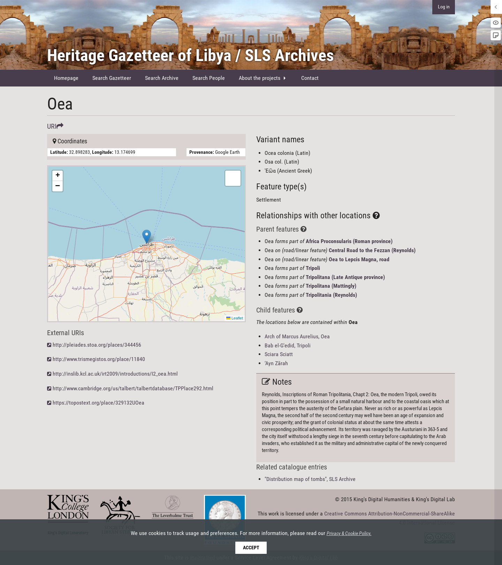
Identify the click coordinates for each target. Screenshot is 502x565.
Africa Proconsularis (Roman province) (349, 241)
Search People (208, 78)
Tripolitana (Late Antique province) (345, 277)
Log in (444, 7)
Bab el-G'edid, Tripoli (288, 345)
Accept (251, 548)
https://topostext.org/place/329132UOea (98, 402)
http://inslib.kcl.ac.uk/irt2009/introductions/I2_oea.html (115, 373)
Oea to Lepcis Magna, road (359, 259)
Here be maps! (145, 244)
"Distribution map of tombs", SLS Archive (310, 479)
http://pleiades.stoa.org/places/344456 (97, 344)
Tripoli (313, 268)
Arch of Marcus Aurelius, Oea (297, 336)
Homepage (66, 78)
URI (55, 126)
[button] (146, 236)
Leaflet (234, 318)
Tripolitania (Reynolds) (331, 295)
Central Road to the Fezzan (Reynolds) (372, 250)
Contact (310, 78)
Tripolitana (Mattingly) (331, 285)
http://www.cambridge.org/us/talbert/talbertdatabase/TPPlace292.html (133, 388)
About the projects (259, 78)
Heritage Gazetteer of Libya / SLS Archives (190, 55)
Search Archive (161, 78)
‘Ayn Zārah (276, 363)
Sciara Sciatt (279, 354)
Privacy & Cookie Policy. (349, 533)
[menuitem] (66, 78)
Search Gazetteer (111, 78)
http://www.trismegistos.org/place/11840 (99, 359)
